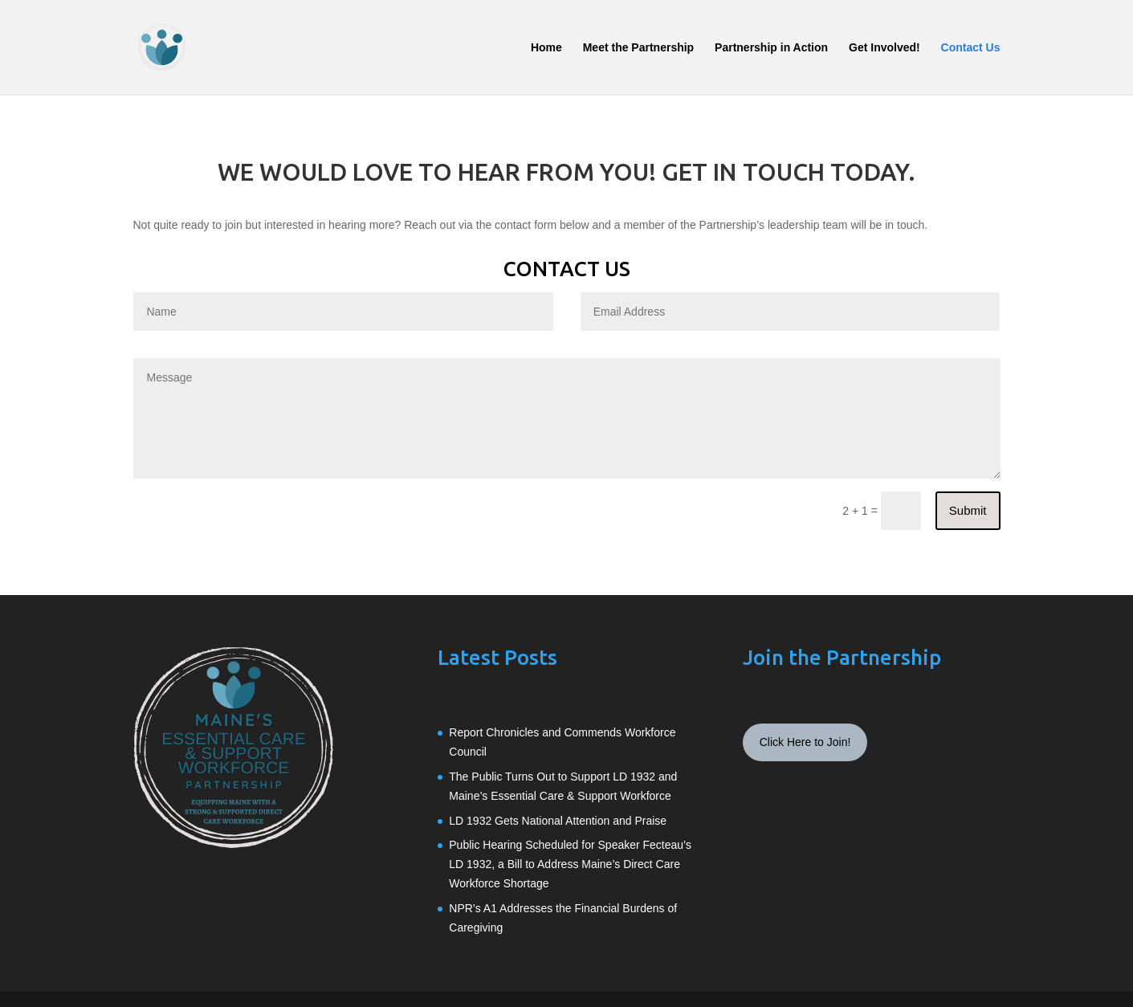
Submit (968, 510)
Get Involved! (884, 48)
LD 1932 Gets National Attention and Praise (557, 820)
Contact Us (971, 48)
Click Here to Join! (805, 742)
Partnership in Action (771, 48)
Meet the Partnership (638, 48)
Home (546, 48)
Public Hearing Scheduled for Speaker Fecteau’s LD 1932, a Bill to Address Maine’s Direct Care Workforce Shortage (570, 864)
